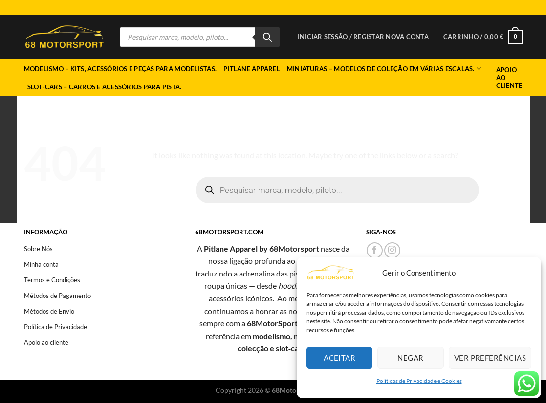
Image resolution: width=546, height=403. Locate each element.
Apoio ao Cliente (509, 77)
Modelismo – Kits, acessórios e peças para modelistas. (120, 69)
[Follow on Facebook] (375, 250)
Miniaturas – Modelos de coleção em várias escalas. (384, 68)
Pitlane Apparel (251, 69)
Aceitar (339, 357)
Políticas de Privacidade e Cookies (419, 380)
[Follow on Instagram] (392, 250)
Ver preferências (490, 357)
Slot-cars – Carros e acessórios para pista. (104, 87)
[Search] (267, 37)
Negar (410, 357)
